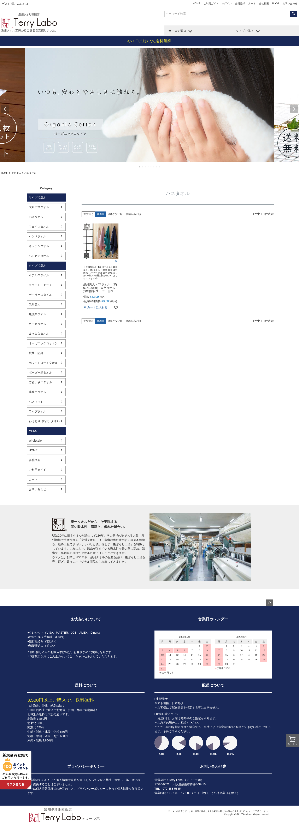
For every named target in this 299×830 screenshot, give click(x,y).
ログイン (227, 3)
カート (252, 3)
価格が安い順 (115, 214)
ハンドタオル (37, 236)
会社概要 (264, 3)
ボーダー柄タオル (40, 372)
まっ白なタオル (39, 333)
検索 (293, 14)
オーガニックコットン (43, 343)
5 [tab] (151, 167)
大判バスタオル (39, 207)
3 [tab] (145, 167)
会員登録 (240, 3)
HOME (196, 3)
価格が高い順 (133, 214)
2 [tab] (142, 167)
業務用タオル (37, 392)
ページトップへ (269, 602)
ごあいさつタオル (40, 382)
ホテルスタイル (39, 275)
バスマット (36, 401)
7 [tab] (157, 167)
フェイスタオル (39, 226)
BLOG (275, 3)
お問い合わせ (289, 3)
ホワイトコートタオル (43, 362)
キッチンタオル (39, 246)
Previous (5, 109)
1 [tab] (140, 167)
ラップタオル (37, 411)
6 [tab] (154, 167)
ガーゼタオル (37, 324)
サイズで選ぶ (177, 30)
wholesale (35, 440)
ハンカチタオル (39, 255)
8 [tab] (160, 167)
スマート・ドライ (40, 285)
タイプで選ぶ (244, 30)
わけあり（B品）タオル (44, 421)
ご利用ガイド (211, 3)
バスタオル (36, 217)
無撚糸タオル (37, 314)
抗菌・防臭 (36, 353)
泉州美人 (16, 173)
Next (294, 109)
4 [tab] (148, 167)
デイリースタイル (40, 294)
